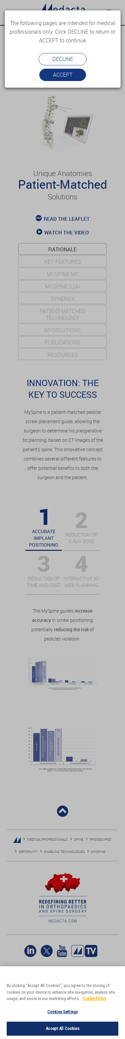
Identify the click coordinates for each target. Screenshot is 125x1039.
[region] (62, 1002)
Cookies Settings (62, 1011)
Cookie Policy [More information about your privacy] (94, 998)
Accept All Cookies (62, 1028)
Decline (62, 59)
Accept (62, 74)
